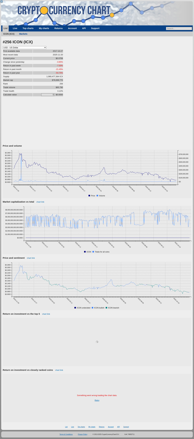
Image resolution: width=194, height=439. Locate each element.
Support (95, 28)
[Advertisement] (97, 121)
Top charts (28, 28)
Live (15, 28)
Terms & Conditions (66, 434)
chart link (40, 202)
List (5, 28)
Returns (58, 28)
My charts (44, 28)
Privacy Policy (82, 434)
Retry (97, 400)
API (84, 28)
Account (72, 28)
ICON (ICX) (8, 34)
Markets (23, 34)
